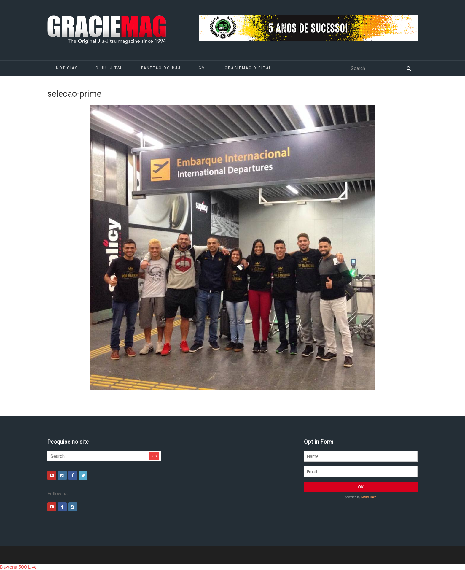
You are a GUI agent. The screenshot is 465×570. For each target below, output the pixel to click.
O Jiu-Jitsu (109, 68)
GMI (203, 68)
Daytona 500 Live (18, 567)
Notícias (67, 68)
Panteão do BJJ (161, 68)
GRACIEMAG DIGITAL (248, 68)
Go (154, 456)
